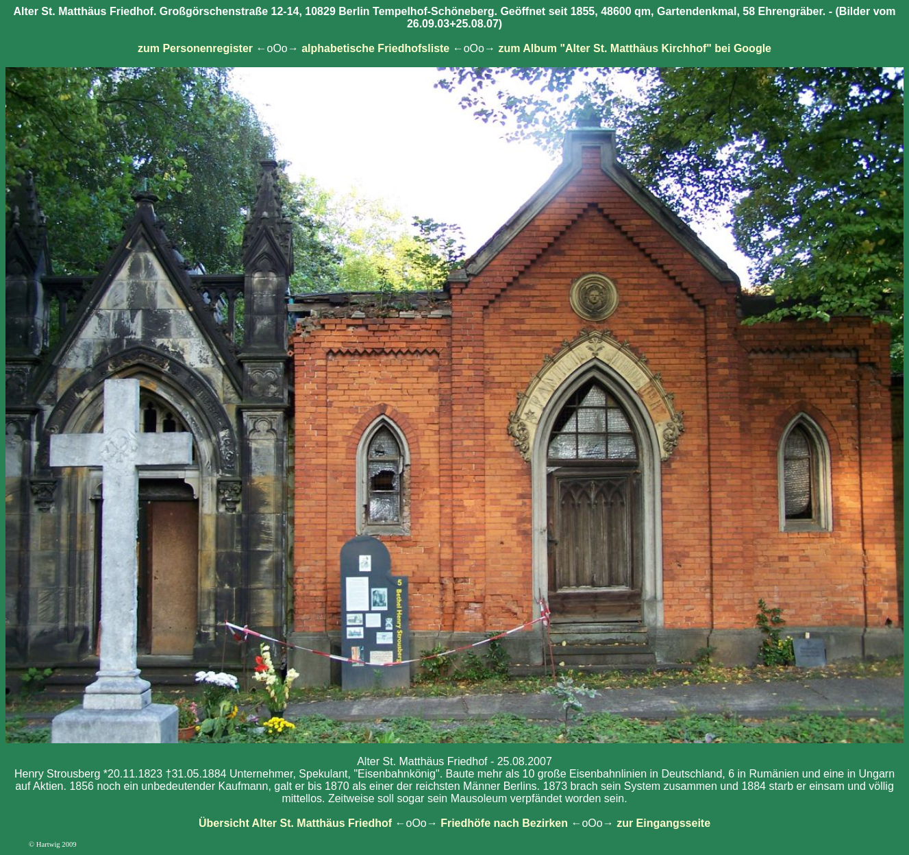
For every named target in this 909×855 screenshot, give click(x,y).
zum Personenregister (195, 48)
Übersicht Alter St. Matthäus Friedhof (295, 823)
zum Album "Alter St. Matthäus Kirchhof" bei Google (634, 48)
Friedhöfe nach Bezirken (504, 823)
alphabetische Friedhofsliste (375, 48)
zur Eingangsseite (663, 823)
